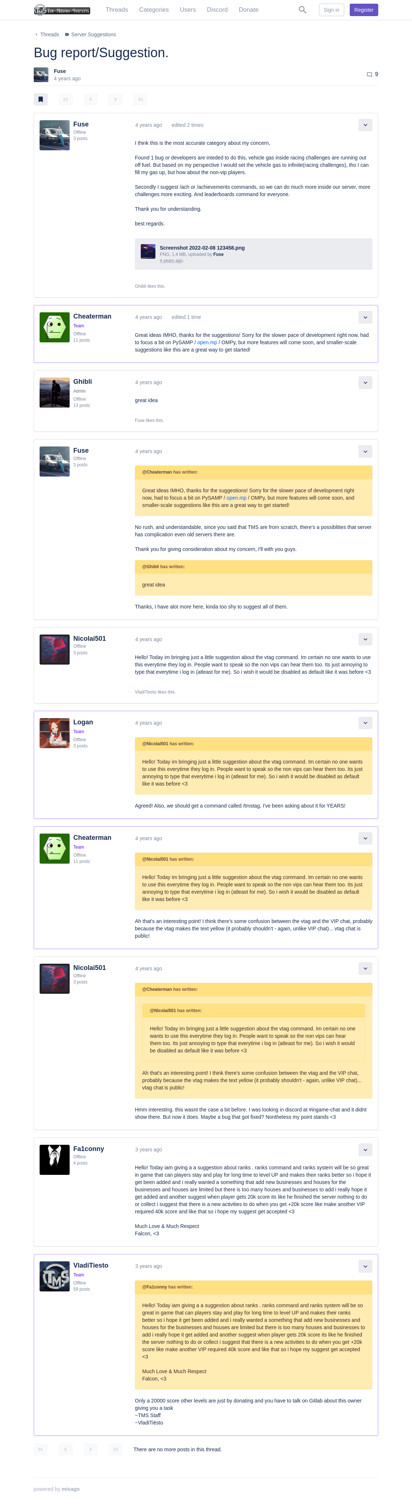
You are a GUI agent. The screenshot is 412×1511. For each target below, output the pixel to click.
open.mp (207, 342)
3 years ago (148, 1149)
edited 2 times (187, 125)
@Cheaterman (157, 472)
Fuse (60, 71)
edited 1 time (186, 317)
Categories (154, 9)
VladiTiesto (90, 1265)
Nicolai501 (89, 638)
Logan (83, 722)
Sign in (331, 10)
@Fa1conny (154, 1287)
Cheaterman (92, 316)
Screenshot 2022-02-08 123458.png (202, 248)
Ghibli (82, 381)
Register (364, 10)
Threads (117, 9)
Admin (79, 391)
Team (78, 325)
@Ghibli (150, 566)
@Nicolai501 (155, 743)
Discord (217, 9)
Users (188, 9)
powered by (57, 1489)
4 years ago (148, 125)
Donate (248, 9)
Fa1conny (88, 1148)
